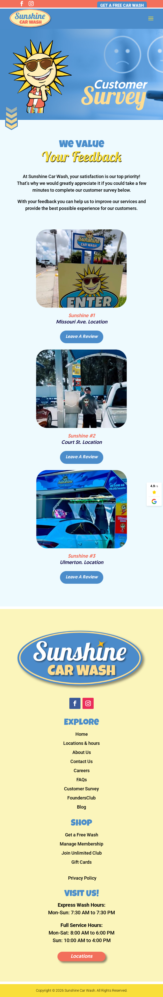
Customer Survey (81, 789)
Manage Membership (81, 844)
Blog (81, 807)
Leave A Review (82, 336)
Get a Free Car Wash (122, 5)
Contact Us (81, 762)
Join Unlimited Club (82, 853)
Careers (82, 771)
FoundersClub (81, 798)
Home (81, 734)
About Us (81, 753)
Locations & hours (81, 744)
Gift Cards (81, 862)
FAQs (81, 780)
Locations (81, 956)
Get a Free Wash (81, 835)
